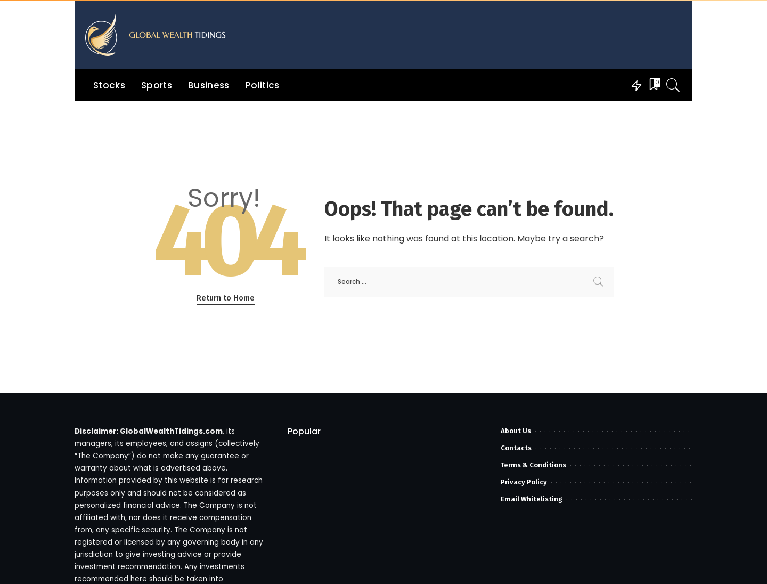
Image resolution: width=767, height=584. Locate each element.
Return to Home (226, 298)
